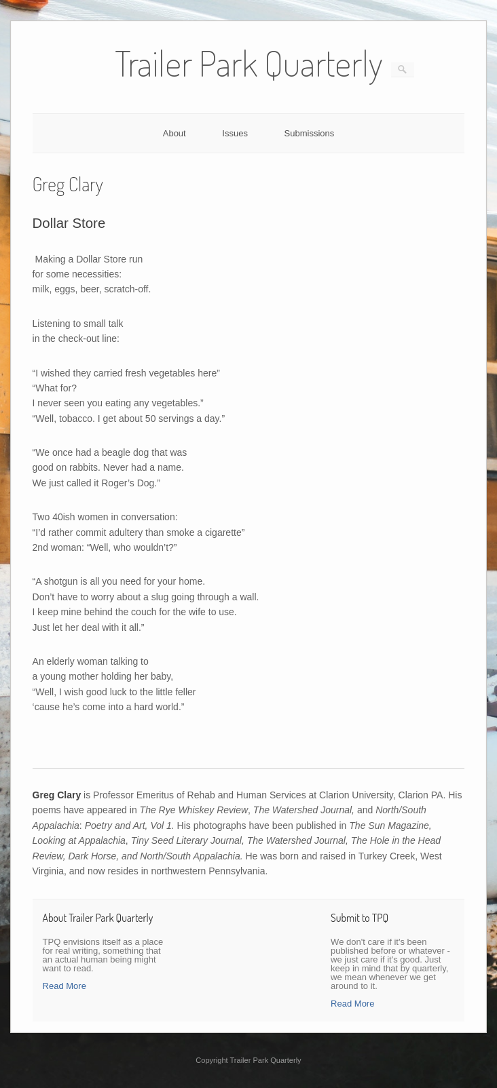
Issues (235, 133)
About (174, 133)
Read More (64, 986)
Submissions (309, 133)
